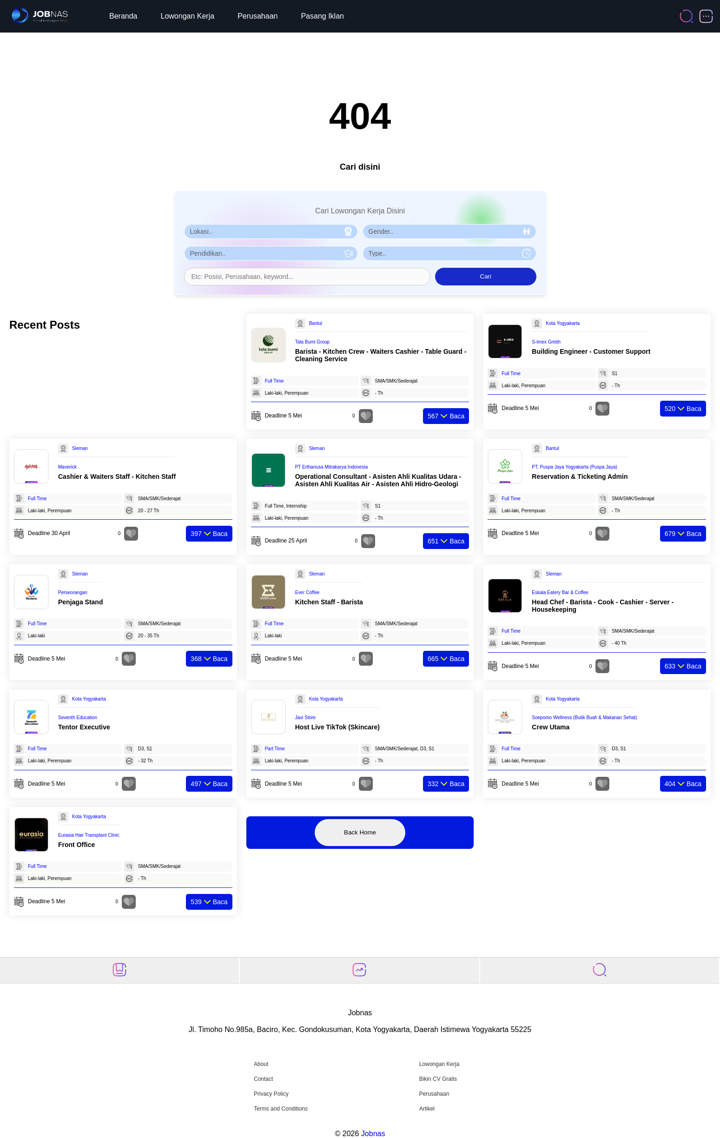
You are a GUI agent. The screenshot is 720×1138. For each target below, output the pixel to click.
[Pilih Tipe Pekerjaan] (449, 253)
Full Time (274, 381)
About (261, 1064)
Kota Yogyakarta (563, 323)
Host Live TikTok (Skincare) (337, 727)
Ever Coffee (307, 592)
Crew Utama (550, 727)
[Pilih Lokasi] (271, 231)
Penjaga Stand (80, 602)
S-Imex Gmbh (546, 341)
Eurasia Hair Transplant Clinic (88, 835)
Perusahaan (257, 16)
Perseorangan (72, 592)
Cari (485, 276)
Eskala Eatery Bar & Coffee (560, 592)
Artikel (427, 1108)
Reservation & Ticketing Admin (580, 476)
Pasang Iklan (322, 16)
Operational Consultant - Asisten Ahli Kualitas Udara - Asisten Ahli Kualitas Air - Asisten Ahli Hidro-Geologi (378, 480)
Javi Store (305, 717)
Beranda (123, 16)
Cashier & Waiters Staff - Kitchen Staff (117, 476)
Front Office (76, 844)
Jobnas (373, 1134)
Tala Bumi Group (312, 341)
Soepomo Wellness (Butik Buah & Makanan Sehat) (584, 717)
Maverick (67, 467)
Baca (446, 416)
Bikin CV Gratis (438, 1079)
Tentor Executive (84, 727)
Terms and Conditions (281, 1108)
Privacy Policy (271, 1094)
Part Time (275, 748)
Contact (263, 1079)
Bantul (315, 323)
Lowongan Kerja (188, 16)
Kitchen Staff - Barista (329, 602)
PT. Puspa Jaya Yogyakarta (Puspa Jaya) (574, 467)
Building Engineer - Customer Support (591, 351)
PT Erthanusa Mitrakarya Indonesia (331, 467)
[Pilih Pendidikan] (271, 253)
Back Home (360, 832)
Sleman (80, 448)
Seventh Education (77, 717)
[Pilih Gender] (449, 231)
